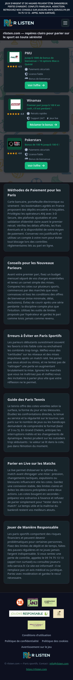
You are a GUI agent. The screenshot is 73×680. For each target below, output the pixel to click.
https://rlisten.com (36, 669)
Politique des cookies (55, 641)
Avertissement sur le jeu (36, 647)
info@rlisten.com (59, 663)
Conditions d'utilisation (36, 635)
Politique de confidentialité (22, 641)
